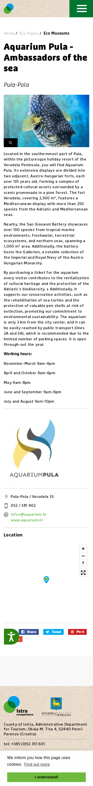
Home (9, 33)
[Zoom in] (83, 548)
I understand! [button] (46, 777)
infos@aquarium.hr (29, 514)
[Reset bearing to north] (83, 563)
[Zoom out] (83, 555)
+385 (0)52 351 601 (28, 744)
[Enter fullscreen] (83, 572)
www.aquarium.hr (27, 520)
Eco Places (29, 33)
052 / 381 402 (23, 506)
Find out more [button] (37, 764)
